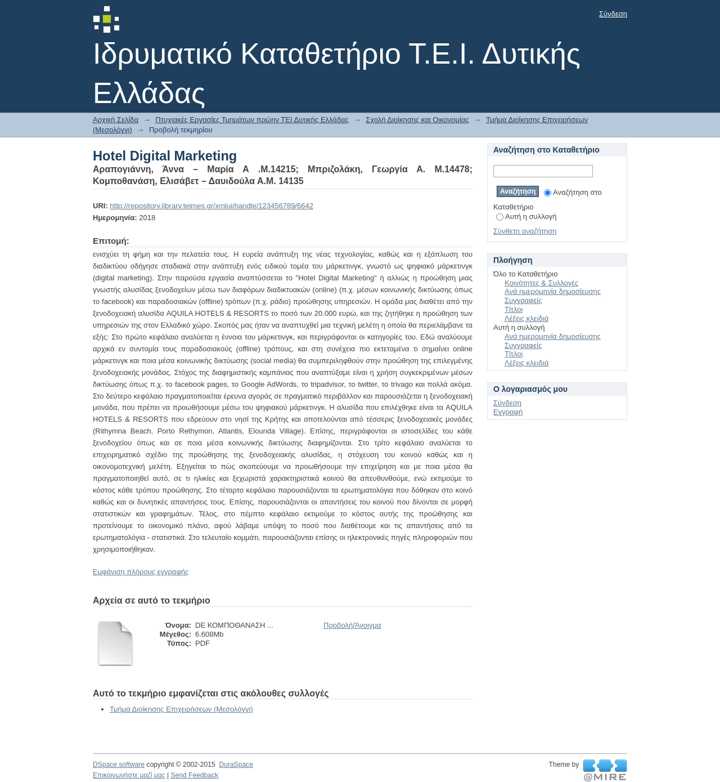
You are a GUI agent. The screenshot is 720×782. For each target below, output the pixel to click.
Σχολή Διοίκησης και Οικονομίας (417, 119)
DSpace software (119, 764)
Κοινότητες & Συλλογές (541, 283)
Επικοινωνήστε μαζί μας (129, 775)
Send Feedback (194, 775)
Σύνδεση (613, 14)
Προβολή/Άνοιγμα (352, 625)
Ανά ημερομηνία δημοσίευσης (553, 291)
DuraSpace (236, 764)
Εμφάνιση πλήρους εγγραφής (140, 571)
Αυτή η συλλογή (526, 216)
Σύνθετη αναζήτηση (525, 231)
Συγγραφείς (523, 300)
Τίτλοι (514, 309)
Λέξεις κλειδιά (526, 318)
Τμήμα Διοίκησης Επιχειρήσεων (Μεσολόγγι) (181, 709)
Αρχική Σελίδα (115, 119)
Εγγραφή (508, 412)
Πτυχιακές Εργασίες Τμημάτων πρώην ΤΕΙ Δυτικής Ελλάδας (252, 119)
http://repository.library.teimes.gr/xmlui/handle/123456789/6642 (211, 206)
